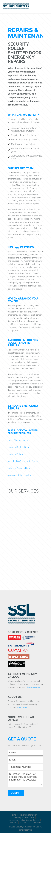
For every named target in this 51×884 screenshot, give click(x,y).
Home (13, 815)
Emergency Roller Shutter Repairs (24, 820)
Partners (37, 822)
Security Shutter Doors (19, 447)
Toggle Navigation (46, 5)
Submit (16, 792)
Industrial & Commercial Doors (23, 461)
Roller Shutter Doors (18, 440)
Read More (22, 707)
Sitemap (13, 822)
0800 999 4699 (33, 687)
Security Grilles (15, 454)
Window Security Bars (19, 468)
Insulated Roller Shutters (20, 475)
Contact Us (25, 822)
